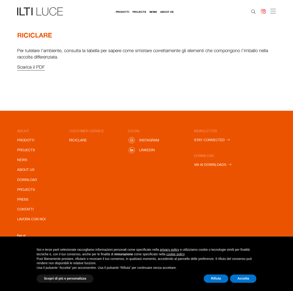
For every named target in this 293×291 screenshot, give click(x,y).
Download (27, 180)
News (153, 11)
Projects (139, 11)
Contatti (25, 209)
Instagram (149, 140)
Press (22, 199)
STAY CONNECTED (209, 140)
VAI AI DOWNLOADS (210, 165)
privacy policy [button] (169, 249)
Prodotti (122, 11)
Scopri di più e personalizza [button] (65, 278)
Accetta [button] (243, 278)
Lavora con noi (31, 219)
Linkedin (147, 150)
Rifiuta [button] (216, 278)
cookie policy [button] (175, 254)
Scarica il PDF (31, 67)
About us (167, 11)
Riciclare (78, 140)
